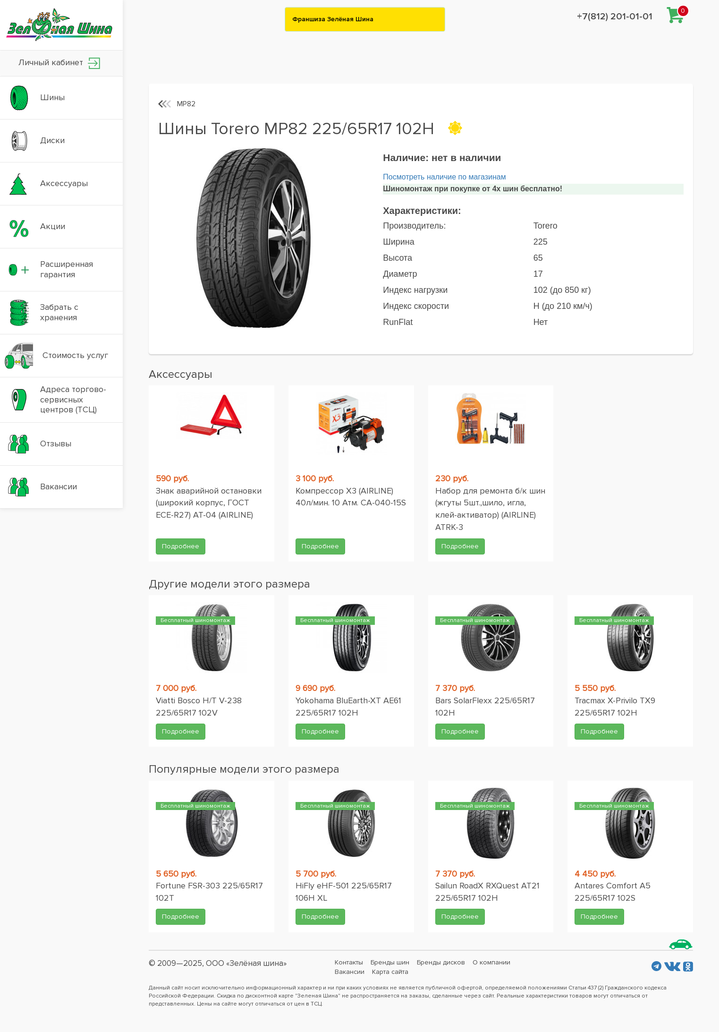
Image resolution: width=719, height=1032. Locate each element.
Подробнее (180, 546)
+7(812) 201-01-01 (614, 16)
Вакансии (349, 972)
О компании (491, 962)
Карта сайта (390, 972)
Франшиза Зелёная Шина (332, 19)
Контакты (349, 962)
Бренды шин (390, 962)
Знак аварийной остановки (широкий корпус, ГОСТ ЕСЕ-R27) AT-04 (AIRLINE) (209, 503)
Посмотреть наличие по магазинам (444, 177)
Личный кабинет (59, 63)
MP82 (186, 104)
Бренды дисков (441, 962)
